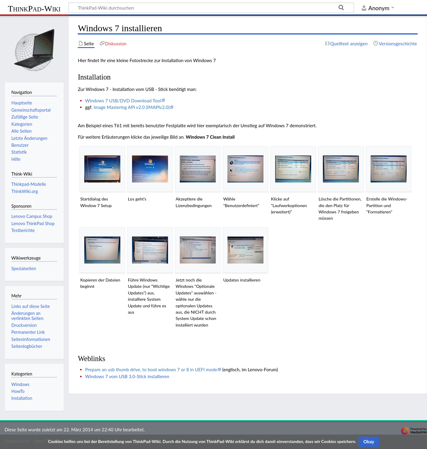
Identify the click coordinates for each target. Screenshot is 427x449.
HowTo (18, 391)
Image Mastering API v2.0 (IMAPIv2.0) (132, 107)
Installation (21, 398)
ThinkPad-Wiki (34, 8)
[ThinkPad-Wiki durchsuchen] (211, 7)
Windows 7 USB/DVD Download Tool (123, 100)
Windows (20, 384)
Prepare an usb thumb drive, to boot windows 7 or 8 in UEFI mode (151, 369)
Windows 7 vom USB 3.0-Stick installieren (127, 376)
